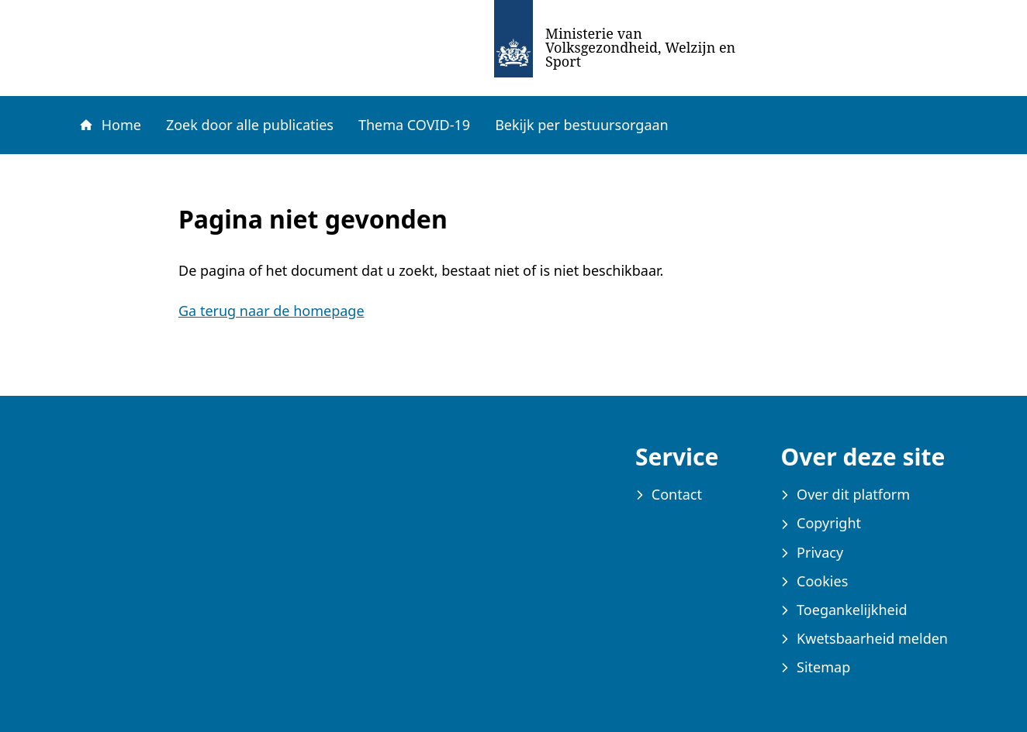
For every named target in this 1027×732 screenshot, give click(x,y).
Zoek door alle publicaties (250, 124)
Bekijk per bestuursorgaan (582, 124)
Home (109, 124)
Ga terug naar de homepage (271, 310)
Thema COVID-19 (414, 124)
